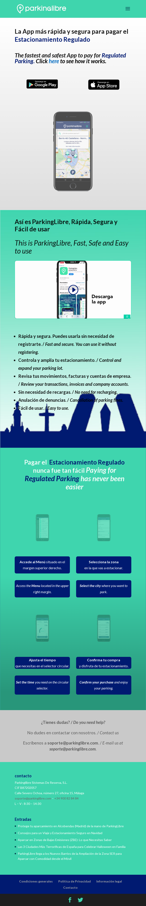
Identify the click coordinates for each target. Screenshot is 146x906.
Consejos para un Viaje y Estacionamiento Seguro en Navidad (60, 833)
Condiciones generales (36, 881)
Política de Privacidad (74, 881)
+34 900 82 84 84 (66, 798)
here (54, 61)
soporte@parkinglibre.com (33, 798)
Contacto (70, 887)
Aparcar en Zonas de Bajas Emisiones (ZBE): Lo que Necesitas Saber (65, 840)
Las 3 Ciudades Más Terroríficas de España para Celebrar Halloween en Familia (72, 847)
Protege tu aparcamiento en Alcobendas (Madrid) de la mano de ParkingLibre (71, 826)
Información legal (109, 881)
